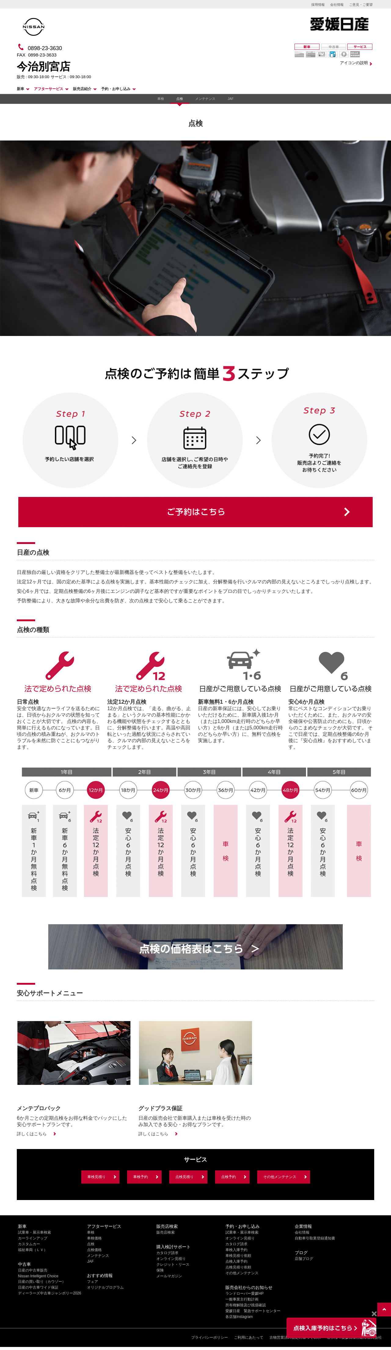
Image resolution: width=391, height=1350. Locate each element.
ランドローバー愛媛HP (244, 1293)
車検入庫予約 (236, 1250)
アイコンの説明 (354, 62)
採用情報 (318, 4)
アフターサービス (48, 89)
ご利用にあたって (248, 1337)
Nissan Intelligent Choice (38, 1276)
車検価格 (94, 1238)
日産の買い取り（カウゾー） (42, 1281)
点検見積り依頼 (238, 1267)
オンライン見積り (171, 1259)
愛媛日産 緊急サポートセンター (252, 1311)
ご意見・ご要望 (361, 4)
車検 (160, 98)
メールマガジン (169, 1276)
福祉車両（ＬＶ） (32, 1250)
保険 (160, 1270)
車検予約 (140, 1177)
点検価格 (94, 1250)
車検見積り (96, 1177)
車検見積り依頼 (238, 1255)
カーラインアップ (32, 1238)
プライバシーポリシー (209, 1337)
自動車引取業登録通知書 (315, 1238)
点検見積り (184, 1177)
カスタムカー (29, 1244)
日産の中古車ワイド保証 (38, 1287)
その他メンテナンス (279, 1177)
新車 (20, 89)
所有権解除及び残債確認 (245, 1305)
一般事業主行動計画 (241, 1299)
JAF (231, 98)
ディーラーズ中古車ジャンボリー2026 (49, 1293)
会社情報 (337, 4)
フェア (92, 1281)
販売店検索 (165, 1232)
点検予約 (228, 1177)
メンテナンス (205, 98)
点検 (179, 98)
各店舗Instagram (239, 1317)
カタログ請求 (167, 1253)
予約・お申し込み (115, 89)
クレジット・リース (172, 1264)
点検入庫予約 (236, 1261)
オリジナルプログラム (105, 1287)
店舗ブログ (304, 1259)
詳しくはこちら (32, 1133)
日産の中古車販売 (32, 1270)
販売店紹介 (82, 89)
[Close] (374, 1314)
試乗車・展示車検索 (34, 1232)
